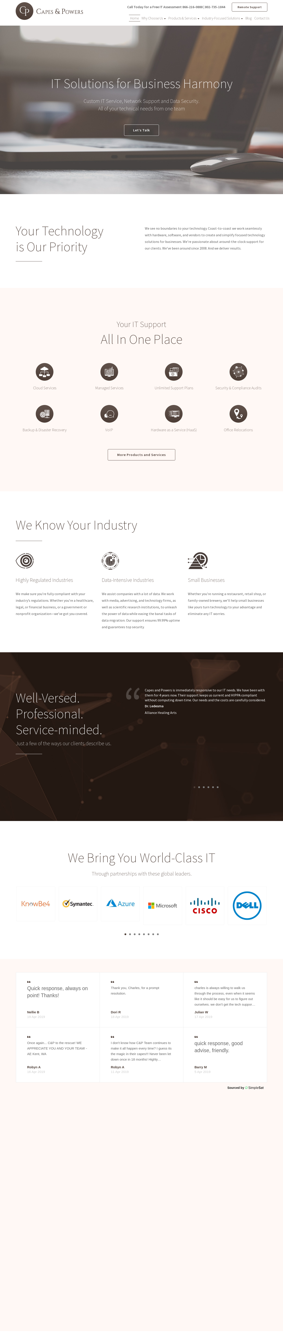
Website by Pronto (255, 1330)
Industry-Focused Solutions (222, 17)
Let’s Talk (141, 130)
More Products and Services (141, 455)
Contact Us (261, 17)
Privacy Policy (231, 1330)
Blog (248, 17)
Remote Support (250, 7)
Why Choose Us (154, 17)
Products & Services (183, 17)
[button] (35, 904)
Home (134, 17)
